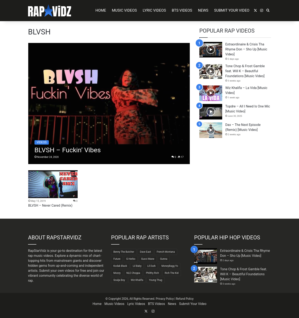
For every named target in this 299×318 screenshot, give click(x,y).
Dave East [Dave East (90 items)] (145, 251)
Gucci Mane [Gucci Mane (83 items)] (147, 258)
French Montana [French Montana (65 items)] (166, 251)
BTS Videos (182, 10)
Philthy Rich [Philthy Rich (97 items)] (152, 273)
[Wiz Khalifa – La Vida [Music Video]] (210, 93)
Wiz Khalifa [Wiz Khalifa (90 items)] (137, 280)
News (203, 10)
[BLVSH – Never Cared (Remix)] (53, 184)
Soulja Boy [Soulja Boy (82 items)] (119, 280)
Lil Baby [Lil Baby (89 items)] (137, 265)
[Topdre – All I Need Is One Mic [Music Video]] (210, 111)
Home (100, 10)
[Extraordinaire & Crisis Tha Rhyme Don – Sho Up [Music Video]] (210, 49)
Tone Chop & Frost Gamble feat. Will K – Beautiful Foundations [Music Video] (245, 71)
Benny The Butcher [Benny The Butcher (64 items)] (123, 251)
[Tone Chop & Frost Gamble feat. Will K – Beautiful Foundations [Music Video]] (210, 71)
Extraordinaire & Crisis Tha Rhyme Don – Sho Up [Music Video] (246, 49)
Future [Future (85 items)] (116, 258)
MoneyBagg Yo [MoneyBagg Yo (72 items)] (169, 265)
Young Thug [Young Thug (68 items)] (155, 280)
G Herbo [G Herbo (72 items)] (130, 258)
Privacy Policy (165, 298)
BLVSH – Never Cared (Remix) (50, 205)
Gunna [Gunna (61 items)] (163, 258)
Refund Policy (185, 298)
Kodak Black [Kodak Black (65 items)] (120, 265)
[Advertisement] (235, 177)
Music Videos (124, 10)
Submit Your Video (231, 10)
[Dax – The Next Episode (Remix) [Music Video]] (210, 130)
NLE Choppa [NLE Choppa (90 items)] (133, 273)
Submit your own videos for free (62, 271)
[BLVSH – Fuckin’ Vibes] (109, 103)
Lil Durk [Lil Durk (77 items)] (151, 265)
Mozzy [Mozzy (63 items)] (117, 273)
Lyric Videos (154, 10)
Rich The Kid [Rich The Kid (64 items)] (171, 273)
